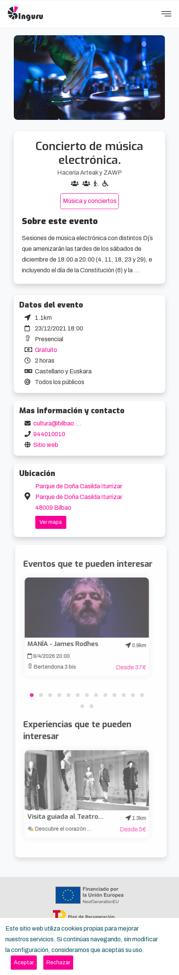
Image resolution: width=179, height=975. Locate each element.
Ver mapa (50, 522)
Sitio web (45, 445)
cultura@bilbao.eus (59, 423)
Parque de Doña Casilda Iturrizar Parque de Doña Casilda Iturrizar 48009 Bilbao (78, 497)
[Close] (24, 962)
